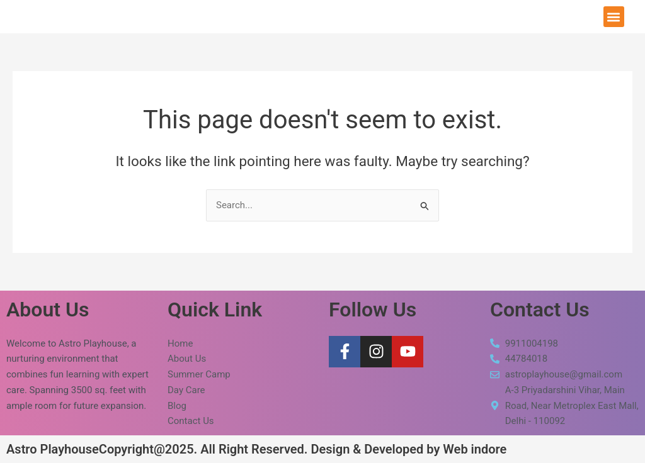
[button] (613, 16)
